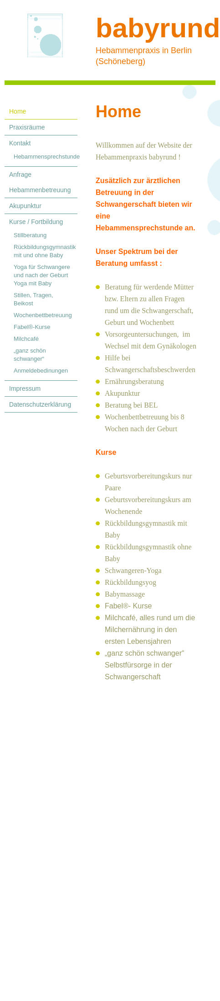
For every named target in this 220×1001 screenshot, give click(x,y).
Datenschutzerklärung (40, 404)
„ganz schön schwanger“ (30, 354)
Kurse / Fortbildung (36, 221)
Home (17, 111)
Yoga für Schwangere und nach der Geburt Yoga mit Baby (42, 275)
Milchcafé (26, 338)
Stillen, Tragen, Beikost (33, 299)
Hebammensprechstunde (45, 156)
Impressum (25, 388)
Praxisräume (27, 127)
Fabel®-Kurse (32, 327)
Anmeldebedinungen (41, 370)
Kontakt (20, 143)
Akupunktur (25, 205)
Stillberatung (30, 235)
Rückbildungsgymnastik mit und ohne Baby (45, 251)
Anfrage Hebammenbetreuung (40, 182)
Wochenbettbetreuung (43, 315)
